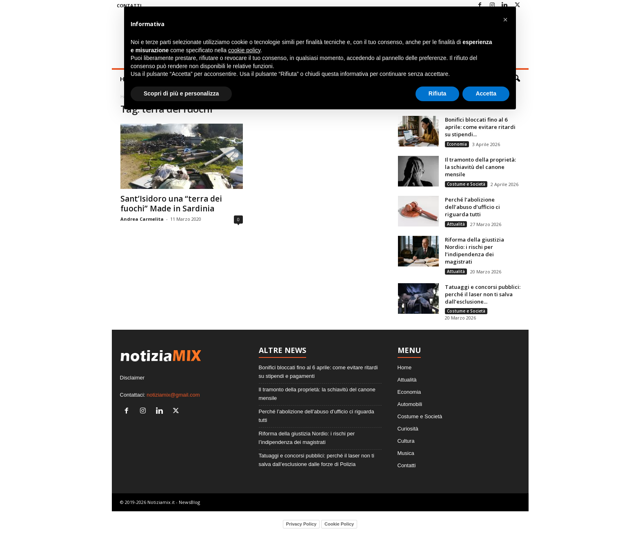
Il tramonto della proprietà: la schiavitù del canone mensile (480, 167)
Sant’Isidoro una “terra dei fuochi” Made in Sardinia (171, 203)
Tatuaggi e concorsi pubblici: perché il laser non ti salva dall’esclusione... (482, 294)
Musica (406, 453)
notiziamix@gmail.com (173, 395)
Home (405, 367)
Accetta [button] (486, 93)
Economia (457, 144)
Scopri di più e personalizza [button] (181, 93)
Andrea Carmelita (142, 219)
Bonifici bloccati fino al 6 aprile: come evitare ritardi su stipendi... (480, 127)
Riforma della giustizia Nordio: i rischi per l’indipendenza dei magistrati (474, 250)
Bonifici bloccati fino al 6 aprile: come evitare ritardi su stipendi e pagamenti (318, 371)
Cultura (406, 441)
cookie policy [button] (244, 50)
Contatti (407, 465)
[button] (505, 19)
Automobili (410, 404)
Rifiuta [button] (438, 93)
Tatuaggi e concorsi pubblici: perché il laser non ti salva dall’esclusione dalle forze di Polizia (316, 460)
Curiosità (408, 429)
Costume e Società (466, 184)
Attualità (456, 224)
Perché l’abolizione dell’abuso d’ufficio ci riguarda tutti (472, 207)
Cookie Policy (339, 523)
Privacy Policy (301, 523)
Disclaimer (132, 378)
